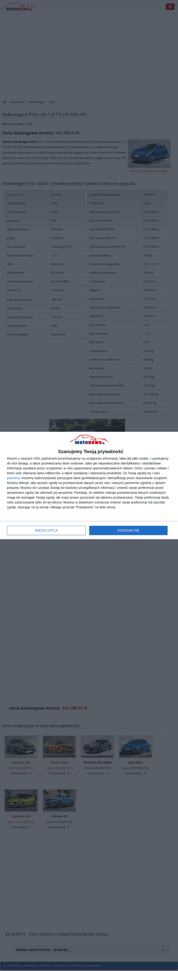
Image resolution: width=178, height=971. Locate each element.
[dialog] (89, 485)
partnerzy (13, 478)
